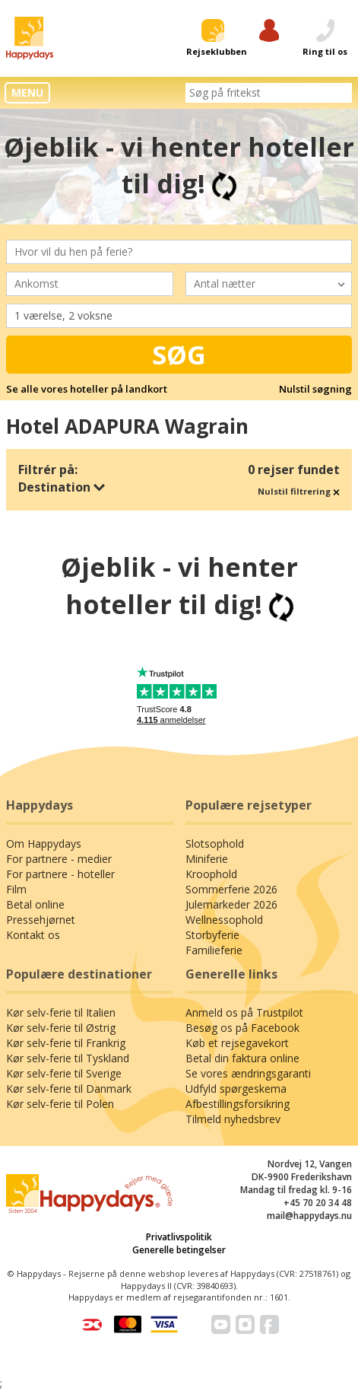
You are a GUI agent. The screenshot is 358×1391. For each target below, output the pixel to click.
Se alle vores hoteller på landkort (86, 389)
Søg (179, 354)
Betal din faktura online (242, 1058)
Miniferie (206, 858)
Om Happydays (43, 843)
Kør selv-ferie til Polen (60, 1104)
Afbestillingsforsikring (237, 1104)
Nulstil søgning (315, 389)
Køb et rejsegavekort (237, 1043)
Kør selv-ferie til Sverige (64, 1073)
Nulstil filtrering (299, 491)
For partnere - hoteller (60, 874)
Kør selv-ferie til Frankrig (65, 1043)
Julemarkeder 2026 (231, 904)
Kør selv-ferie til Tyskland (67, 1058)
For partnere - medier (59, 858)
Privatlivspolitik (179, 1236)
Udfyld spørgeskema (236, 1088)
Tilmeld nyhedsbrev (232, 1119)
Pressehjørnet (40, 919)
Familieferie (213, 950)
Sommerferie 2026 (231, 889)
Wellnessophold (224, 919)
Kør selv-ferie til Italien (61, 1012)
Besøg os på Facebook (242, 1027)
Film (16, 889)
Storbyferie (212, 935)
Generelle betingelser (179, 1249)
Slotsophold (214, 843)
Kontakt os (33, 935)
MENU (27, 92)
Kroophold (211, 874)
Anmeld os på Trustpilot (244, 1012)
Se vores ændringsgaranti (248, 1073)
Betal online (35, 904)
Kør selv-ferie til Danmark (68, 1088)
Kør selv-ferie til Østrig (61, 1027)
